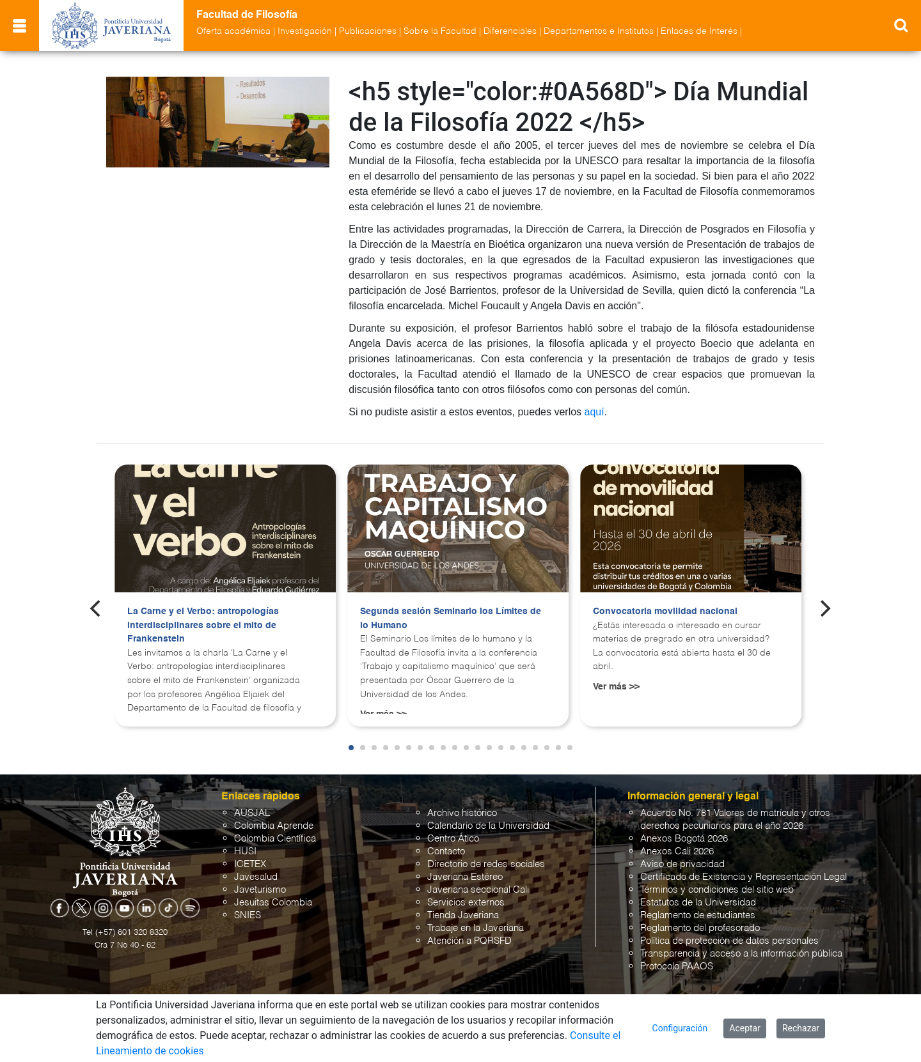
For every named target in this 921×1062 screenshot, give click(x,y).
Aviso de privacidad (682, 864)
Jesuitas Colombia (273, 902)
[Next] (824, 608)
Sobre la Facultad (440, 31)
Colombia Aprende (273, 826)
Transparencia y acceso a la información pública (741, 953)
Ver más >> (616, 686)
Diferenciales (510, 31)
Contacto (446, 851)
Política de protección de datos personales (729, 941)
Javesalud (256, 877)
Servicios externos (466, 902)
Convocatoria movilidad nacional (665, 611)
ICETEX (250, 864)
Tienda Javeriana (463, 915)
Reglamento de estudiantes (697, 915)
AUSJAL (252, 813)
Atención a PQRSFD (469, 941)
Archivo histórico (462, 813)
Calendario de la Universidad (488, 826)
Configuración (680, 1028)
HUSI (245, 851)
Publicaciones (368, 31)
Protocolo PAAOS (676, 966)
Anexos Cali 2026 (677, 851)
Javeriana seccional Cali (478, 890)
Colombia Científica (275, 838)
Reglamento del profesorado (700, 928)
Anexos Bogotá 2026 (684, 838)
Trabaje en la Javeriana (475, 928)
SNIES (247, 915)
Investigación (305, 31)
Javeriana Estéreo (465, 877)
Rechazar (800, 1028)
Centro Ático (453, 838)
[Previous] (97, 608)
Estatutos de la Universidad (698, 902)
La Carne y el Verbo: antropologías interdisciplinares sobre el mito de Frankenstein (203, 625)
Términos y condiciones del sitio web (717, 890)
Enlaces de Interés (699, 31)
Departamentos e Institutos (599, 31)
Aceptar (744, 1028)
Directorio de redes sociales (486, 864)
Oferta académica (233, 31)
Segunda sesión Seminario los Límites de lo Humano (450, 618)
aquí (594, 411)
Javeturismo (260, 890)
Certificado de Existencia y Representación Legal (743, 877)
